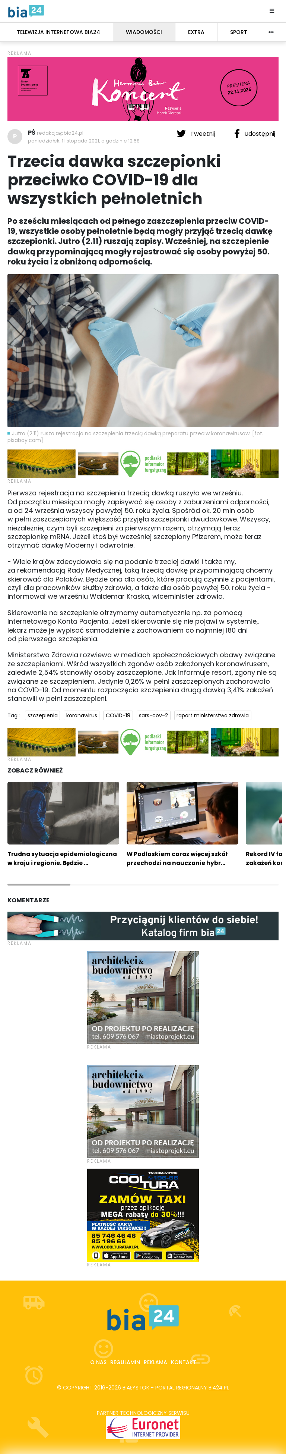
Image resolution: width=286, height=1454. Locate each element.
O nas (98, 1362)
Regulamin (125, 1362)
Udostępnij (254, 133)
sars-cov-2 (153, 715)
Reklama (155, 1362)
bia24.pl (219, 1387)
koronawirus (81, 715)
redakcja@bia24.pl (60, 133)
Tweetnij (196, 133)
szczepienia (43, 715)
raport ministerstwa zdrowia (213, 715)
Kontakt (183, 1362)
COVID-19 (118, 715)
